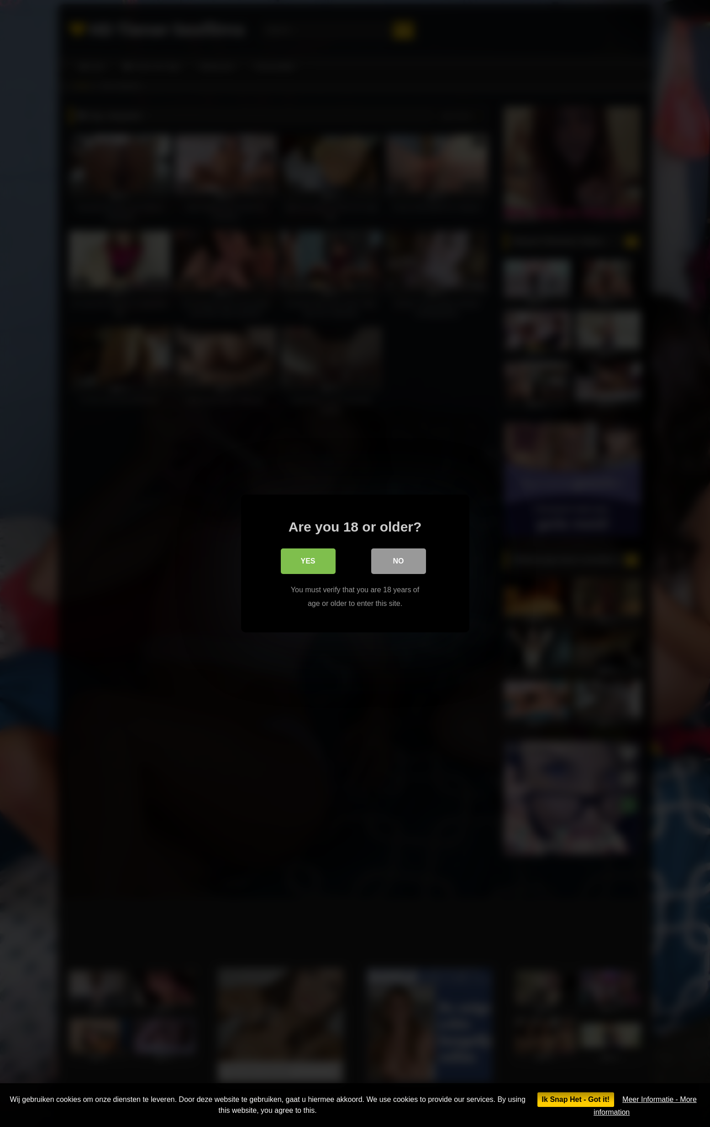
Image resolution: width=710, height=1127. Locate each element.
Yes (307, 561)
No (398, 561)
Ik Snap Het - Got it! (576, 1099)
